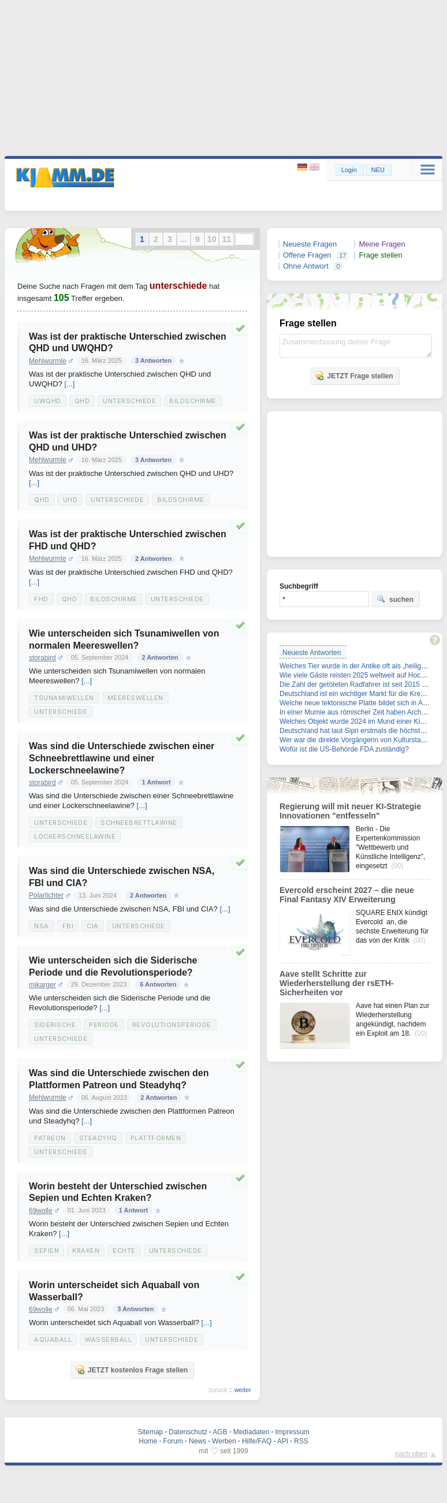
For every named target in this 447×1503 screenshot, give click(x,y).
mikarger (42, 984)
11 (226, 239)
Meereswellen (135, 698)
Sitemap (150, 1432)
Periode (104, 1025)
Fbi (68, 926)
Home (148, 1441)
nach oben (411, 1454)
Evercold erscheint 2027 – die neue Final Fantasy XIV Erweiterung (347, 895)
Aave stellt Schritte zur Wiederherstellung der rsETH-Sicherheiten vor (336, 983)
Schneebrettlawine (138, 823)
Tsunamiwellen (64, 698)
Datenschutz (188, 1432)
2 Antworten (153, 558)
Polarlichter (46, 895)
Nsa (41, 926)
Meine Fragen (382, 244)
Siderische (55, 1025)
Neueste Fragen (310, 244)
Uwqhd (47, 401)
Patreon (50, 1138)
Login (349, 169)
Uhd (70, 500)
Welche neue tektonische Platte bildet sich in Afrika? (359, 703)
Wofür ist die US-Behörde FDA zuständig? (344, 749)
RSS (301, 1441)
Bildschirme (193, 401)
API (282, 1441)
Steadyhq (98, 1138)
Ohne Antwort (306, 266)
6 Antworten (158, 984)
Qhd (82, 401)
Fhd (41, 599)
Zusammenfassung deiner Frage (356, 346)
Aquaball (53, 1339)
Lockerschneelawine (75, 836)
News (197, 1441)
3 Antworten (153, 360)
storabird (42, 657)
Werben (224, 1441)
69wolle (41, 1210)
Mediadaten (251, 1432)
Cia (93, 926)
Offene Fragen (307, 255)
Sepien (46, 1251)
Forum (173, 1441)
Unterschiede (129, 401)
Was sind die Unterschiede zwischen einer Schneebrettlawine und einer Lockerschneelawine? (121, 758)
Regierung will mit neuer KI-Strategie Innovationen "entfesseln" (350, 811)
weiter (242, 1389)
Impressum (292, 1432)
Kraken (85, 1251)
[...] (69, 384)
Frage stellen (380, 255)
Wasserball (108, 1339)
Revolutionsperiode (171, 1025)
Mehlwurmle (47, 361)
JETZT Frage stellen (353, 375)
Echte (124, 1251)
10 (212, 239)
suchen (395, 599)
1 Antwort (155, 782)
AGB (220, 1432)
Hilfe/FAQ (256, 1441)
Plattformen (156, 1138)
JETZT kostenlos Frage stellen (131, 1369)
